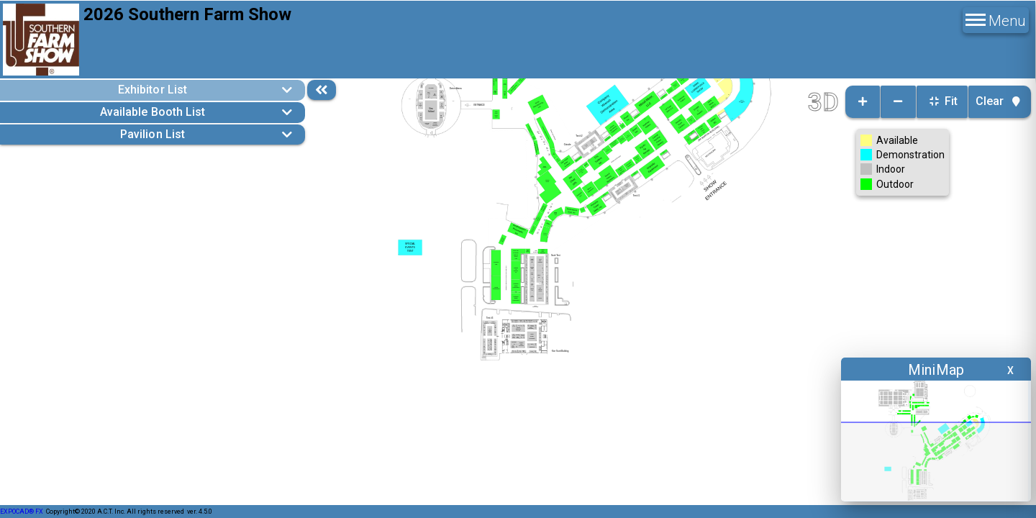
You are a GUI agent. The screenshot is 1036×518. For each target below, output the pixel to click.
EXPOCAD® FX (21, 511)
